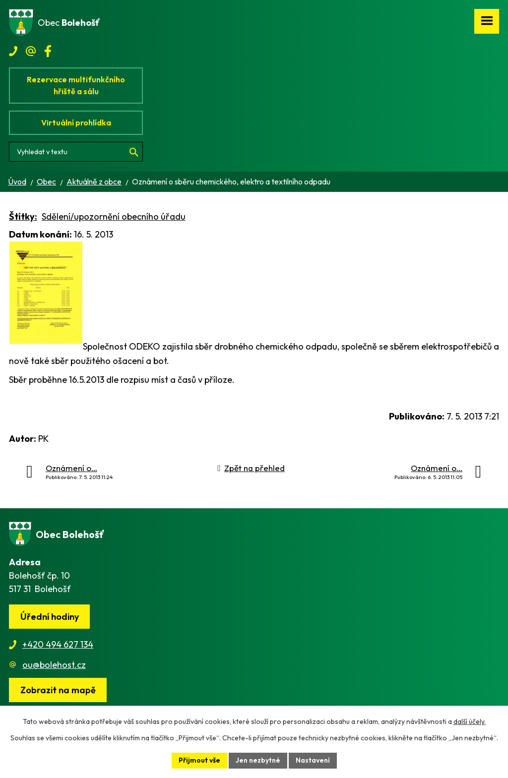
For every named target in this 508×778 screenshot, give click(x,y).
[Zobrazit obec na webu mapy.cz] (58, 690)
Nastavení (313, 760)
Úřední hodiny (49, 616)
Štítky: (23, 216)
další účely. (469, 721)
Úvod (17, 181)
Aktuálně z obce (94, 181)
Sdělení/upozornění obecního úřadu (114, 216)
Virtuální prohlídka (76, 122)
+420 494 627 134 (57, 644)
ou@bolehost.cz (54, 664)
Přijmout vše (199, 760)
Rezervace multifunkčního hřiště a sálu (76, 85)
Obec (46, 181)
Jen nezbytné (258, 760)
